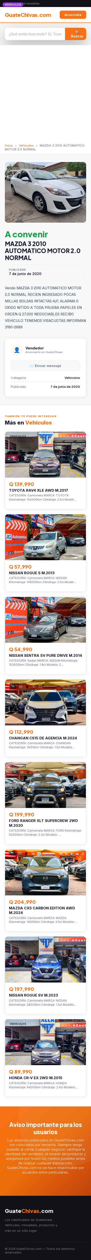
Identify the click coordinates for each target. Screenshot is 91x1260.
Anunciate (73, 15)
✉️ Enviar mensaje (45, 366)
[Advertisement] (45, 95)
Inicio (9, 145)
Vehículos (26, 145)
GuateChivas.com (28, 14)
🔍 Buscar (77, 34)
